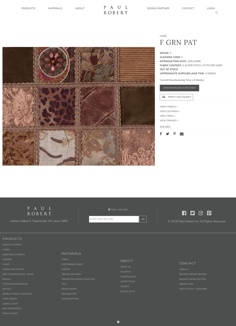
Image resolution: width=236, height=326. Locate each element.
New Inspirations (11, 308)
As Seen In (125, 271)
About (79, 8)
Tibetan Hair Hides (71, 274)
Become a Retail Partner (193, 279)
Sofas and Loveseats (13, 254)
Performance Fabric (72, 264)
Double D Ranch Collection (17, 294)
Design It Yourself (12, 244)
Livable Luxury (10, 303)
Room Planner (10, 313)
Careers (124, 286)
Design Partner (158, 8)
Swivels (6, 289)
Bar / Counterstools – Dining (18, 274)
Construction (128, 276)
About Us (125, 267)
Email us (184, 269)
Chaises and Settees (13, 269)
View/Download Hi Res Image (179, 87)
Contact (188, 8)
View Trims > (167, 116)
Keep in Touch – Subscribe (193, 289)
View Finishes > (169, 120)
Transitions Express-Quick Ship (78, 279)
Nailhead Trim (69, 294)
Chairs (6, 249)
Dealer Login (186, 284)
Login (211, 8)
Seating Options (70, 298)
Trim (64, 284)
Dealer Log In (127, 291)
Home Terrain (9, 298)
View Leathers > (170, 111)
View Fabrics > (169, 106)
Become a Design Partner (193, 274)
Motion (6, 279)
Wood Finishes (69, 289)
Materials (55, 8)
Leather (66, 269)
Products (28, 8)
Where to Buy (127, 281)
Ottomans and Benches (15, 284)
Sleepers (7, 259)
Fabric (65, 259)
